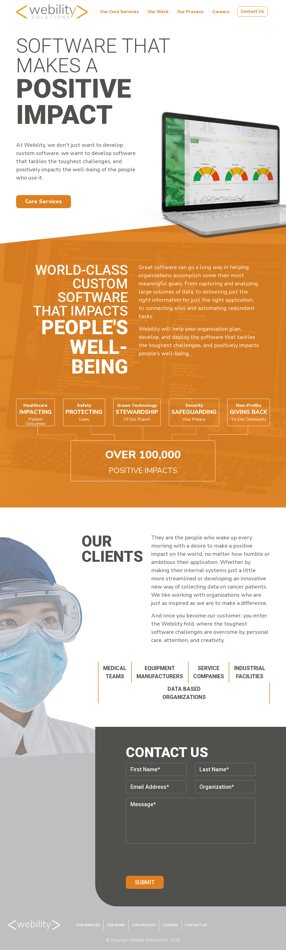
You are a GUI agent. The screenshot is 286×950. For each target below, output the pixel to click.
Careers (221, 12)
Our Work (158, 12)
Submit (145, 882)
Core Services (43, 201)
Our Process (190, 12)
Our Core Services (119, 12)
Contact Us (252, 11)
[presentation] (167, 858)
